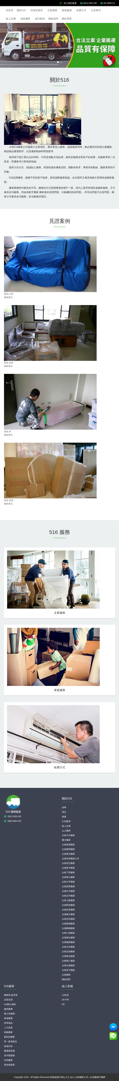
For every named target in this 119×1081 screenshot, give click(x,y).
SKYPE (65, 999)
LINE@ (65, 995)
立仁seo (69, 1077)
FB (63, 1004)
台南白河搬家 (68, 891)
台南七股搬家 (68, 900)
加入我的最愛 (70, 3)
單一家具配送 (10, 1041)
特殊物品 (8, 1023)
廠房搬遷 (8, 1009)
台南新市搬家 (68, 868)
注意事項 (96, 10)
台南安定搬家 (68, 863)
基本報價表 (9, 1064)
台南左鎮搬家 (68, 951)
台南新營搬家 (68, 886)
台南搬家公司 (81, 1077)
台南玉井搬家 (68, 947)
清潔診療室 (36, 10)
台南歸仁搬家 (68, 961)
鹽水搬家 (66, 840)
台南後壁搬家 (68, 844)
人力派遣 (8, 1027)
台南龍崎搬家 (68, 923)
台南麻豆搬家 (68, 914)
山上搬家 (66, 830)
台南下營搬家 (68, 872)
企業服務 (52, 10)
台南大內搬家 (68, 835)
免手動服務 (9, 1055)
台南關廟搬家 (68, 928)
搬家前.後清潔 (11, 995)
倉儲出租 (8, 1046)
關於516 (21, 10)
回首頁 (9, 10)
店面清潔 (8, 999)
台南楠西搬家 (68, 942)
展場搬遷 (8, 1018)
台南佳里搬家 (68, 909)
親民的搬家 (9, 1037)
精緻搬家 (8, 1032)
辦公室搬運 (9, 1013)
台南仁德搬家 (68, 933)
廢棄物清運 (9, 1051)
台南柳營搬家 (68, 849)
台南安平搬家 (68, 970)
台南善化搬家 (68, 854)
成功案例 (40, 18)
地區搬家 (25, 18)
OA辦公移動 (10, 1004)
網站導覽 (67, 18)
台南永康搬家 (68, 965)
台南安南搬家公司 (70, 858)
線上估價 (11, 18)
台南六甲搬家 (68, 882)
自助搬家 (8, 1060)
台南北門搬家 (68, 895)
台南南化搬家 (68, 937)
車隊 (64, 816)
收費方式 (81, 10)
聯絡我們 (53, 18)
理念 (64, 812)
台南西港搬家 (68, 905)
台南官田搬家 (68, 919)
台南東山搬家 (68, 877)
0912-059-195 (90, 3)
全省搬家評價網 (97, 1077)
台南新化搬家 (68, 956)
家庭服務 (67, 10)
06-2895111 (109, 3)
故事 (64, 807)
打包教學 (66, 821)
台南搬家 (66, 974)
